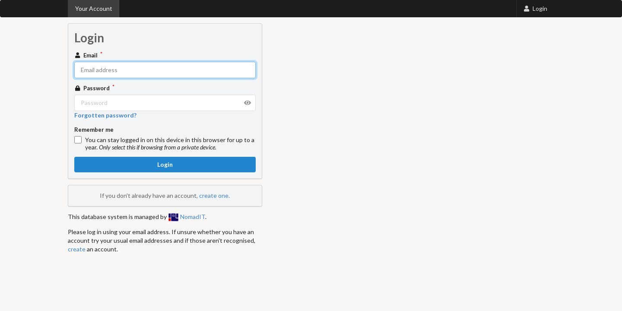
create (77, 249)
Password (92, 88)
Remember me (94, 129)
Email (86, 55)
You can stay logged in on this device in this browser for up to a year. (169, 143)
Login (535, 8)
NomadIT (186, 216)
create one (213, 195)
